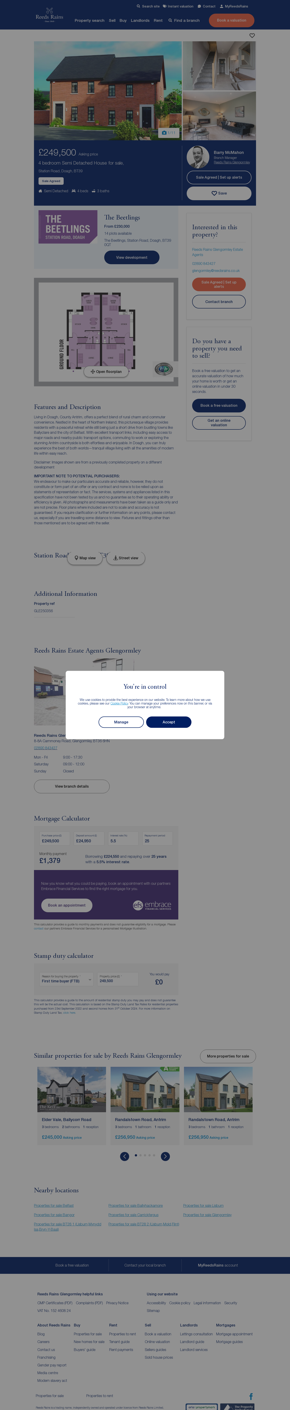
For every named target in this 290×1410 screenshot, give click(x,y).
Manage (121, 722)
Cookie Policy (119, 703)
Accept (169, 722)
